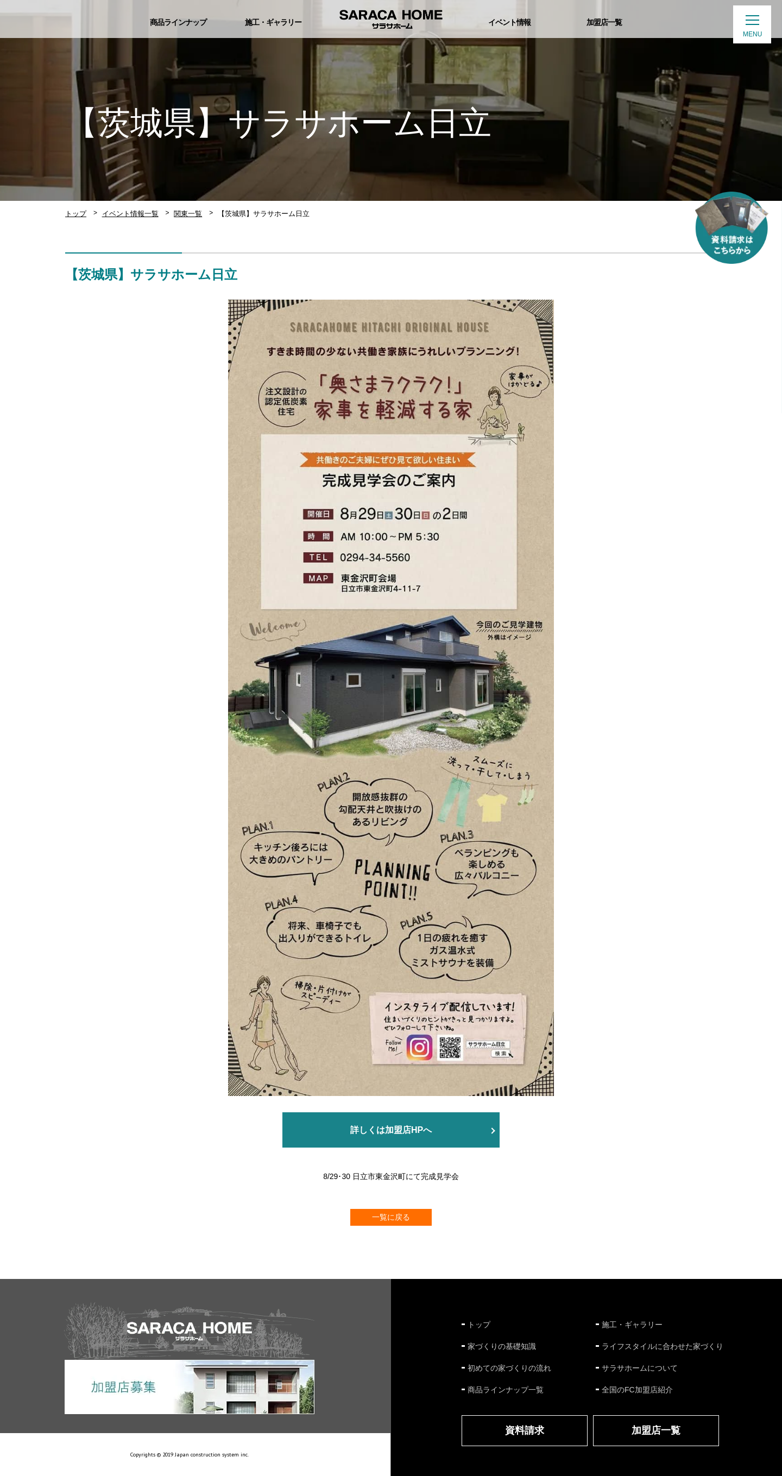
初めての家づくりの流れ (509, 1368)
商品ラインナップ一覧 (506, 1389)
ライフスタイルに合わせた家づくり (662, 1346)
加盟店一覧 (656, 1430)
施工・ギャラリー (632, 1324)
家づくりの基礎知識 (502, 1346)
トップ (75, 214)
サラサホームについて (640, 1368)
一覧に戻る (391, 1217)
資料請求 (524, 1430)
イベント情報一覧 (130, 214)
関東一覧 (188, 214)
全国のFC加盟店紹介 (637, 1389)
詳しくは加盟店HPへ (391, 1130)
